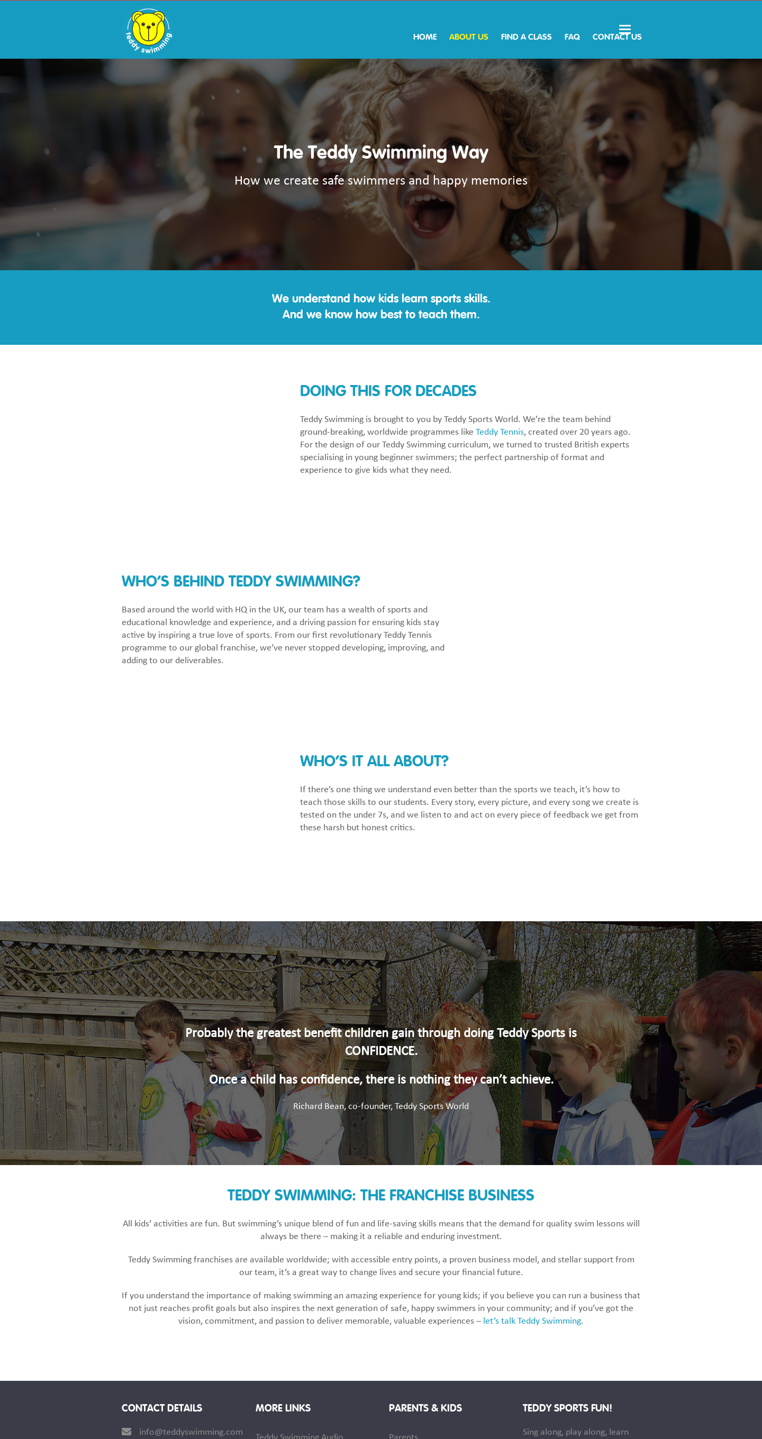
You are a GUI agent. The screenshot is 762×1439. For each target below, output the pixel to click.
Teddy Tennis (500, 432)
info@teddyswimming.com (191, 1300)
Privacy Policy (615, 1422)
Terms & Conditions (541, 1422)
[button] (629, 29)
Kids (396, 1328)
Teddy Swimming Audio (299, 1305)
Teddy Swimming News (432, 1350)
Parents (403, 1305)
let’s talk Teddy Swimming (532, 1189)
